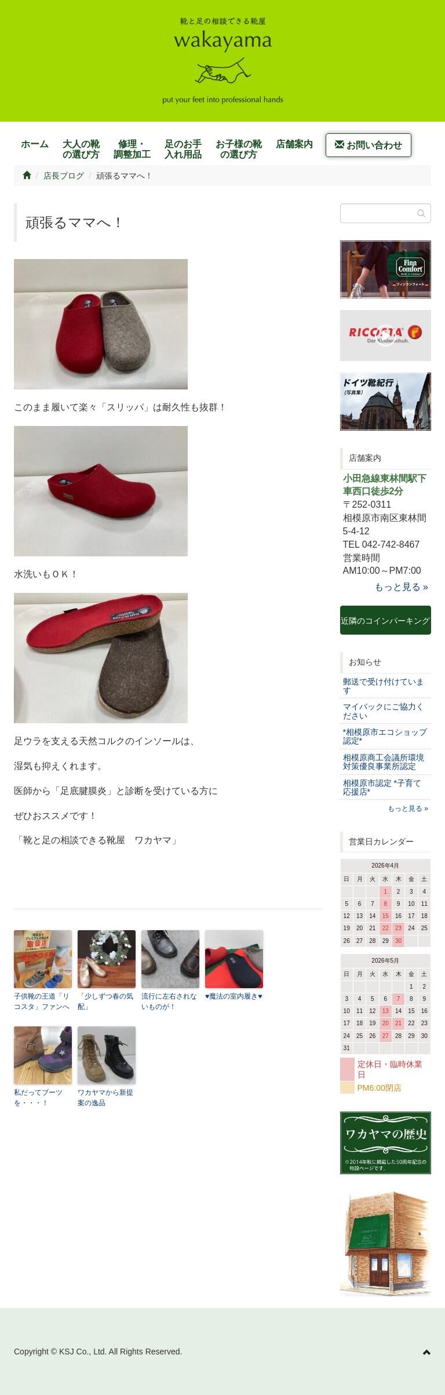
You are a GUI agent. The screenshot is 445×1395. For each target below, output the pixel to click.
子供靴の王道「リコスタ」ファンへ (42, 1001)
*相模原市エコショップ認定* (385, 736)
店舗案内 (294, 144)
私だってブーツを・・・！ (38, 1097)
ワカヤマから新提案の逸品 (105, 1097)
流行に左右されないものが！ (169, 1001)
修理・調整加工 (132, 149)
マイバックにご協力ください (383, 711)
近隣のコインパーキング (385, 625)
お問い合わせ (368, 145)
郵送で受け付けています (383, 686)
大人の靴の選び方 (81, 149)
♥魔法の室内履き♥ (233, 996)
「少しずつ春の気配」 (105, 1001)
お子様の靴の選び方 (239, 149)
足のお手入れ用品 (183, 149)
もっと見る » (401, 587)
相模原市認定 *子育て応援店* (382, 787)
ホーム (35, 144)
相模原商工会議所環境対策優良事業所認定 (383, 762)
